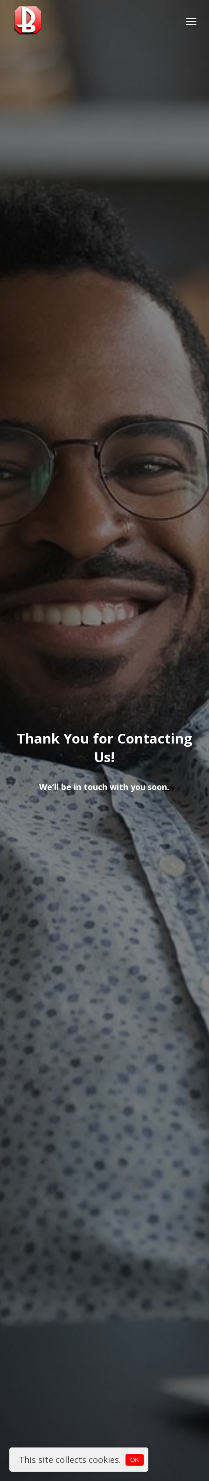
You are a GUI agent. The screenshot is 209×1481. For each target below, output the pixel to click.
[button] (191, 21)
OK (134, 1459)
